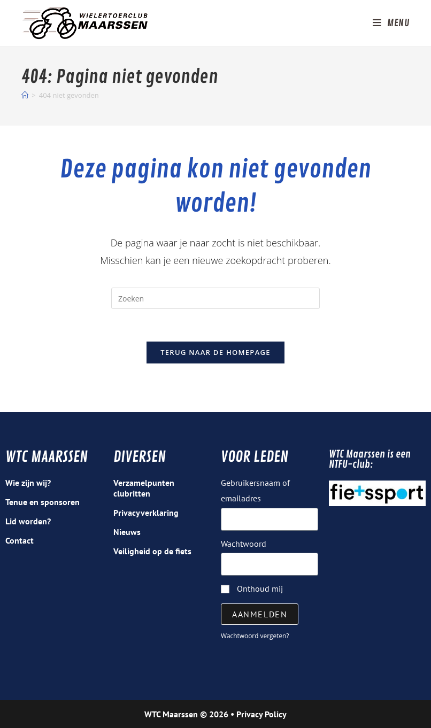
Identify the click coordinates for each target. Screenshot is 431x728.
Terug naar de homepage (215, 352)
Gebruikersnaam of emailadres (255, 490)
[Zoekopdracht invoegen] (215, 298)
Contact (19, 540)
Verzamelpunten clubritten (143, 488)
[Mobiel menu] (391, 23)
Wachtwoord (243, 543)
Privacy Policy (261, 714)
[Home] (24, 95)
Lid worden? (28, 521)
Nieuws (127, 531)
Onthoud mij (252, 588)
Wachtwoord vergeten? (255, 635)
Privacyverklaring (146, 512)
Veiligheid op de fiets (152, 551)
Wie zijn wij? (28, 482)
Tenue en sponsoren (42, 502)
